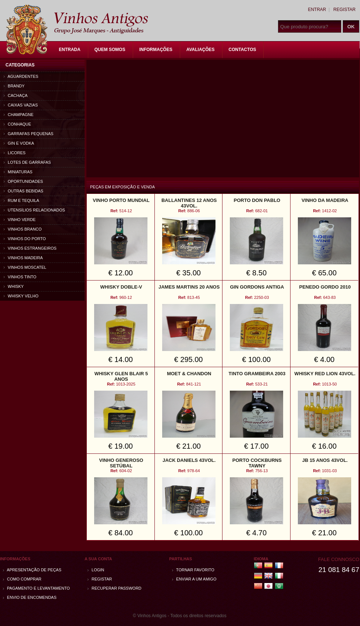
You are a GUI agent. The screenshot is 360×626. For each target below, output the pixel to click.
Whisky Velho (21, 296)
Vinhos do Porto (25, 238)
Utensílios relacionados (34, 210)
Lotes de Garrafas (27, 162)
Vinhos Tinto (20, 277)
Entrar (317, 9)
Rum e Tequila (21, 200)
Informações (155, 49)
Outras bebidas (23, 191)
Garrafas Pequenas (28, 133)
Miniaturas (18, 172)
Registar (345, 9)
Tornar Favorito (193, 570)
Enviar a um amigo (194, 579)
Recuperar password (115, 588)
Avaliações (200, 49)
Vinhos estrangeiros (30, 248)
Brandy (14, 86)
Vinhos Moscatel (25, 267)
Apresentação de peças (32, 570)
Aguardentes (21, 76)
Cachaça (16, 95)
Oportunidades (23, 181)
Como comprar (22, 579)
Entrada (70, 49)
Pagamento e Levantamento (36, 588)
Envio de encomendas (30, 597)
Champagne (18, 114)
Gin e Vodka (19, 143)
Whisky (14, 286)
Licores (14, 153)
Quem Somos (110, 49)
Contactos (242, 49)
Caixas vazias (21, 105)
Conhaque (17, 124)
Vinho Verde (20, 219)
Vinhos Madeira (23, 258)
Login (96, 570)
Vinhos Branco (23, 229)
